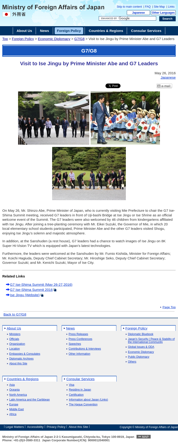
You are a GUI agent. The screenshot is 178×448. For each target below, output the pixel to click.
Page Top (169, 307)
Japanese (138, 12)
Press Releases (78, 334)
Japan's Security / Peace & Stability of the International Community (151, 341)
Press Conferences (80, 339)
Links (171, 6)
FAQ (148, 6)
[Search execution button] (167, 18)
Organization (17, 343)
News (70, 328)
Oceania (14, 389)
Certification (76, 394)
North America (18, 394)
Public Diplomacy (138, 356)
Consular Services (80, 379)
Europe (13, 404)
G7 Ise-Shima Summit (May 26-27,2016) (41, 284)
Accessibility (35, 427)
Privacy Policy (56, 427)
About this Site (18, 363)
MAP (145, 437)
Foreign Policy (23, 39)
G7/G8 (79, 39)
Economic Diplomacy (54, 39)
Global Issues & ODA (141, 346)
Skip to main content (129, 6)
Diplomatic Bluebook (140, 334)
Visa (71, 384)
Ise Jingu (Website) (25, 295)
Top (5, 39)
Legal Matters (15, 427)
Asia (12, 384)
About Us (14, 328)
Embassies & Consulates (24, 353)
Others (132, 361)
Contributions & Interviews (85, 348)
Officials (14, 339)
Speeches (75, 343)
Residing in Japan (80, 389)
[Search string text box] (127, 18)
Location (14, 348)
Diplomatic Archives (21, 358)
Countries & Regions (23, 379)
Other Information (79, 353)
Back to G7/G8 (14, 314)
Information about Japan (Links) (88, 399)
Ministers (14, 334)
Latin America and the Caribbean (29, 399)
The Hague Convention (83, 404)
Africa (12, 414)
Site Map (159, 6)
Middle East (16, 409)
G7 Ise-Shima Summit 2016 (31, 290)
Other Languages (163, 12)
